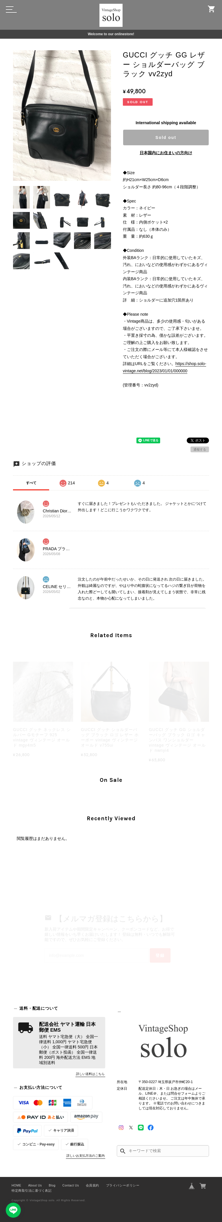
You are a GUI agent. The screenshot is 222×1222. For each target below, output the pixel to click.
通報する (199, 449)
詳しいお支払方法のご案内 (85, 1155)
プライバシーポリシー (122, 1185)
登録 (160, 955)
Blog (52, 1185)
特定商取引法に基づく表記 (31, 1190)
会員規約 (92, 1185)
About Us (35, 1185)
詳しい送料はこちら (90, 1074)
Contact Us (70, 1185)
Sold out (166, 137)
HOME (16, 1185)
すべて (31, 483)
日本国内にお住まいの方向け (166, 152)
